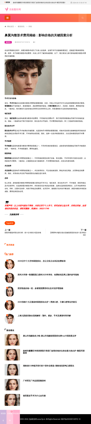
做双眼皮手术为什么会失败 (33, 395)
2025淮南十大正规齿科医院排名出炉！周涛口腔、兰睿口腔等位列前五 (45, 302)
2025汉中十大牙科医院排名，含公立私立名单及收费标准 (40, 261)
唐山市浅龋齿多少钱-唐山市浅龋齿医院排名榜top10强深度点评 (48, 335)
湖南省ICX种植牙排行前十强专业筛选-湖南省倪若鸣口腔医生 (47, 365)
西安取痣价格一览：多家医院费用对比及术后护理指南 (39, 288)
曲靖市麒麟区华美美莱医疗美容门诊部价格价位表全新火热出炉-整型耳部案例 (39, 2)
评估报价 (16, 413)
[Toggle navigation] (7, 17)
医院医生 (3, 417)
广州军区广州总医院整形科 (33, 380)
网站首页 (10, 26)
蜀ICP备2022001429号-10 (70, 419)
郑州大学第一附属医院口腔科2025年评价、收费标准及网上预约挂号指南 (46, 274)
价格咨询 (10, 416)
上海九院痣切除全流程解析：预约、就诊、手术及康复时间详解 (42, 315)
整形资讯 (21, 26)
